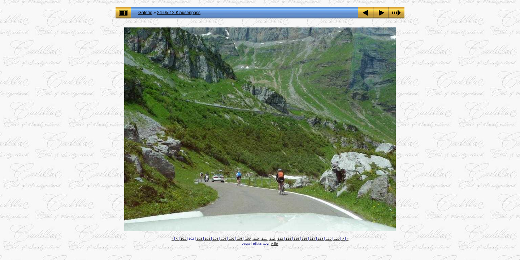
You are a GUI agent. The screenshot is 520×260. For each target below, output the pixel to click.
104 (207, 238)
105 (215, 238)
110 (256, 238)
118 (320, 238)
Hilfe (274, 244)
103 (199, 238)
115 (296, 238)
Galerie (145, 12)
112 (272, 238)
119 (328, 238)
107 (231, 238)
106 (223, 238)
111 (264, 238)
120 (337, 238)
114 (288, 238)
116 (304, 238)
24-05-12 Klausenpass (178, 12)
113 (280, 238)
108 (239, 238)
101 (183, 238)
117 (312, 238)
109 (247, 238)
